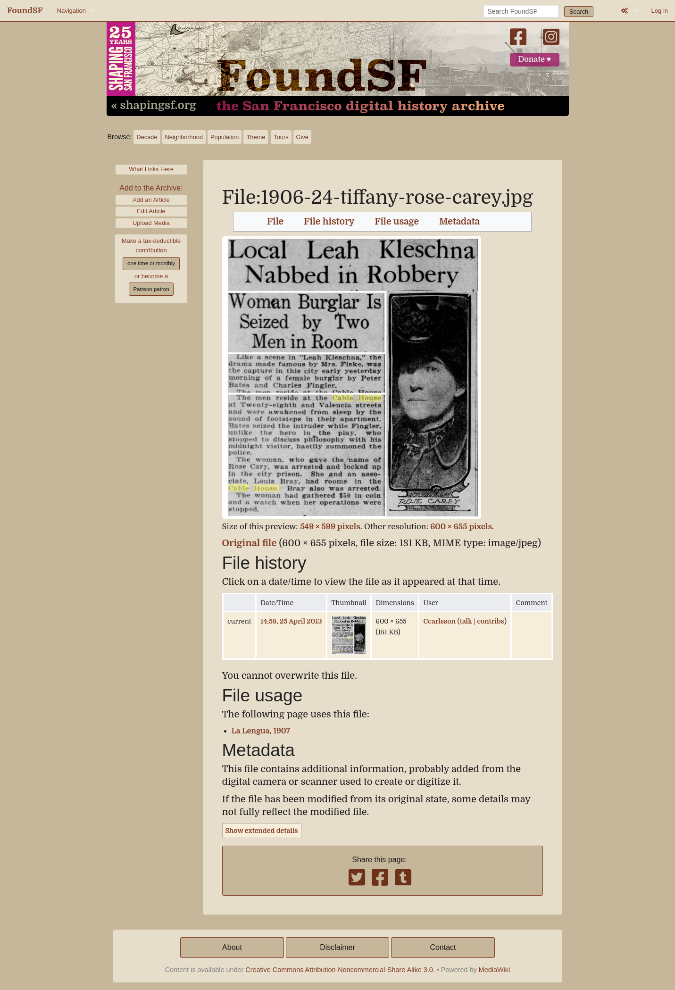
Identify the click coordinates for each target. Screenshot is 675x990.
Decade (146, 137)
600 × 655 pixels (461, 526)
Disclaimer (337, 947)
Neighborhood (184, 137)
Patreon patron (151, 289)
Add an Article (151, 199)
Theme (255, 137)
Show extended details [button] (261, 830)
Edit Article (151, 211)
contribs (490, 621)
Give (302, 137)
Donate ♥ (534, 59)
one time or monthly (151, 263)
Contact (443, 947)
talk (466, 621)
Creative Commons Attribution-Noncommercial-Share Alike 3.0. (340, 969)
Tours (281, 137)
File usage (397, 221)
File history (329, 221)
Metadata (459, 221)
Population (224, 137)
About (232, 947)
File (275, 221)
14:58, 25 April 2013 (291, 621)
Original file (249, 543)
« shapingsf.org (153, 106)
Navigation (71, 10)
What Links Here (151, 169)
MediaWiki (494, 969)
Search (579, 11)
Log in (659, 10)
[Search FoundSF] (521, 11)
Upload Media (151, 222)
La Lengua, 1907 (261, 731)
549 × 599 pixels (330, 526)
